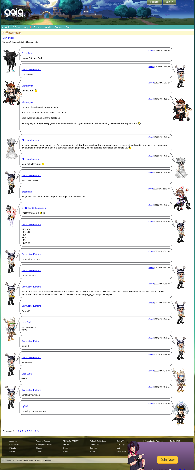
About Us (13, 441)
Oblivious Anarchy (30, 140)
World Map (121, 451)
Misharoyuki (27, 85)
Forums (37, 27)
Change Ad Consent (44, 444)
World (48, 27)
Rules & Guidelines (98, 441)
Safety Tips (121, 441)
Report (151, 50)
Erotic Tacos (28, 53)
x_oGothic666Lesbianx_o (34, 208)
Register (155, 2)
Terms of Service (43, 441)
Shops (27, 27)
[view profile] (8, 38)
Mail (118, 448)
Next (39, 431)
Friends (12, 448)
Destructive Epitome (31, 69)
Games (58, 27)
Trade (92, 451)
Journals (93, 448)
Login (169, 2)
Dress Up (120, 444)
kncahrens (27, 191)
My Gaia (6, 27)
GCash (16, 27)
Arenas (66, 444)
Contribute (94, 444)
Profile (12, 451)
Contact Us (14, 444)
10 (35, 431)
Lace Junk (27, 322)
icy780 (25, 406)
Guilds (65, 448)
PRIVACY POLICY (71, 441)
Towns (65, 451)
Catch (69, 27)
